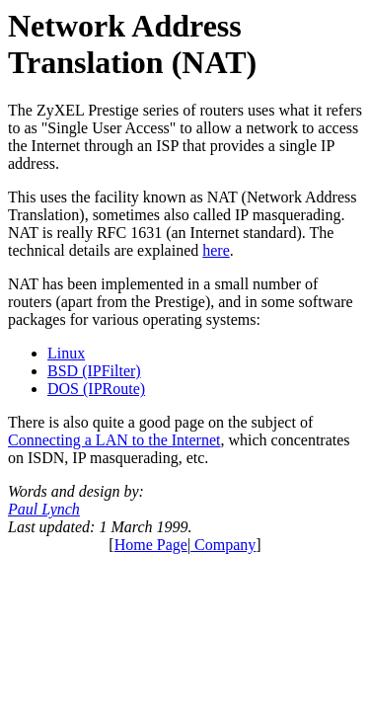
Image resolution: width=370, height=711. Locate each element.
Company (223, 544)
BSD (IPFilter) (94, 370)
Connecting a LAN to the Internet (114, 440)
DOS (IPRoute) (96, 388)
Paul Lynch (44, 509)
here (216, 250)
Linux (66, 353)
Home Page (150, 544)
